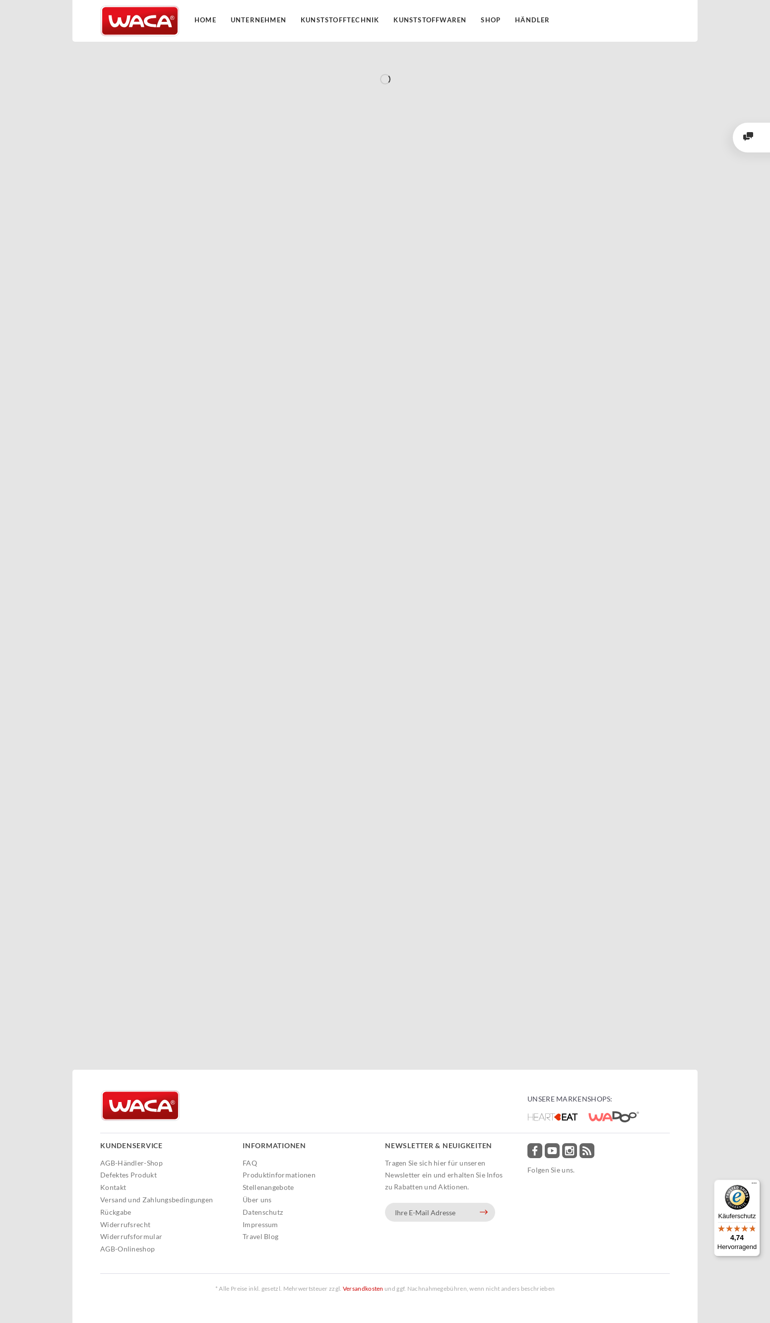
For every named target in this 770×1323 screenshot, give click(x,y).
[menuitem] (169, 1163)
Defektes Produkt (128, 1175)
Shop (491, 20)
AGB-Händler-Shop (131, 1163)
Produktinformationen (279, 1175)
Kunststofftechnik (340, 20)
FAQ (250, 1163)
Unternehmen (258, 20)
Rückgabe (115, 1212)
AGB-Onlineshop (127, 1249)
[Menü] (754, 1185)
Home (205, 20)
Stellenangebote (268, 1187)
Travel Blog (260, 1236)
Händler (532, 20)
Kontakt (113, 1187)
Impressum (260, 1224)
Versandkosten (363, 1288)
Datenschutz (263, 1212)
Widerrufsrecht (125, 1224)
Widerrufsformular (131, 1236)
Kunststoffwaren (429, 20)
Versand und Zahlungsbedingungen (156, 1199)
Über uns (257, 1199)
